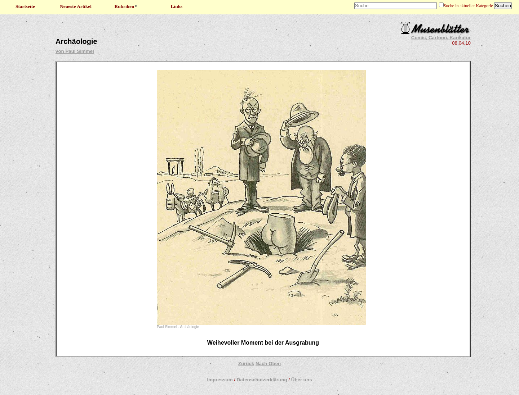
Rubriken (126, 6)
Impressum (219, 379)
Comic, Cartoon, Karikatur (441, 37)
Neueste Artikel (76, 6)
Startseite (25, 6)
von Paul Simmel (75, 51)
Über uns (301, 379)
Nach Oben (268, 363)
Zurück (246, 363)
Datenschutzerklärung (262, 379)
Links (177, 6)
